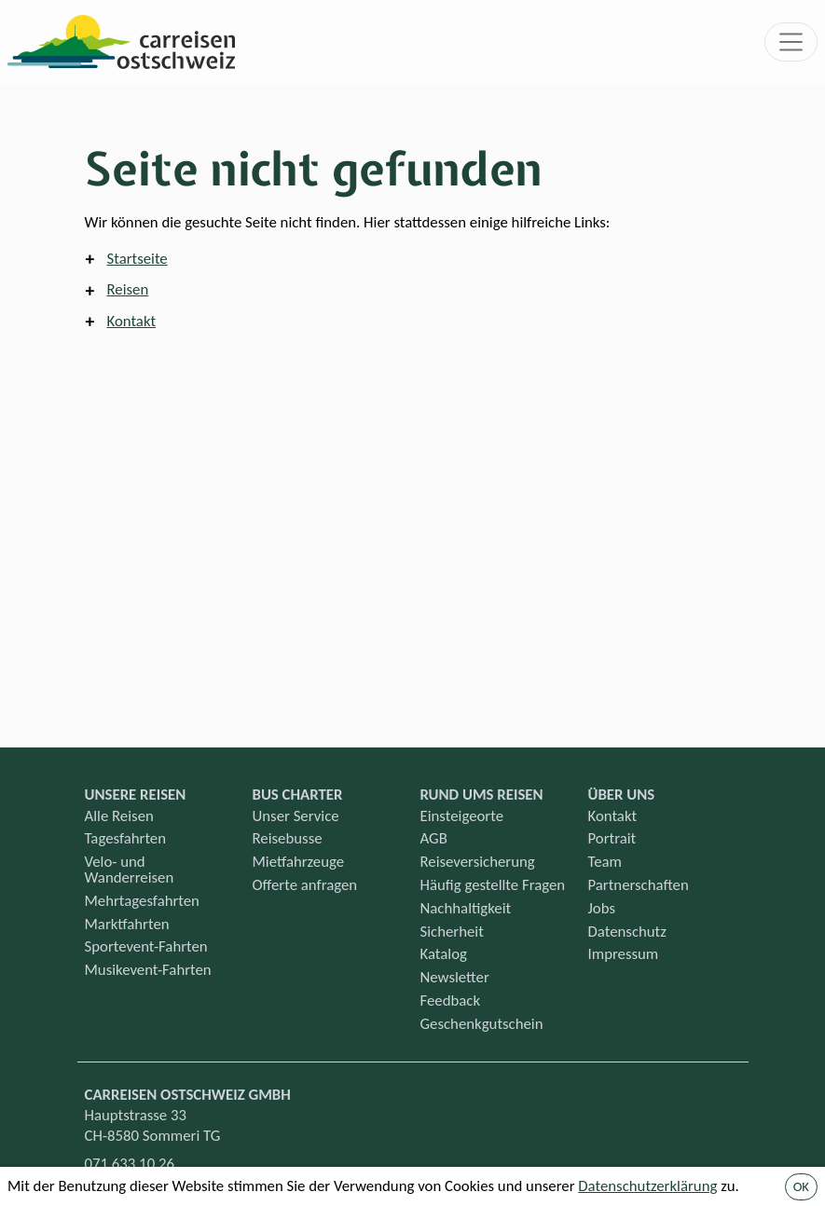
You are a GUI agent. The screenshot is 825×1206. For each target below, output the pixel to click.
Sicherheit (452, 931)
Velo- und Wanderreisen (129, 869)
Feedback (450, 1000)
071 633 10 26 (129, 1163)
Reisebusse (288, 838)
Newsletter (454, 977)
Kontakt (132, 321)
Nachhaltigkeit (466, 908)
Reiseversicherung (477, 861)
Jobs (602, 908)
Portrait (612, 838)
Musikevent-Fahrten (148, 970)
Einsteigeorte (461, 816)
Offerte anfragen (305, 885)
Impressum (623, 954)
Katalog (443, 954)
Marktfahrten (127, 924)
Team (605, 861)
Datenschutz (627, 931)
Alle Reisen (119, 816)
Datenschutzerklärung (647, 1186)
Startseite (137, 258)
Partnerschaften (638, 885)
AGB (433, 838)
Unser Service (296, 816)
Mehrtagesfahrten (142, 901)
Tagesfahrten (126, 838)
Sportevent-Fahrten (146, 946)
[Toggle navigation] (791, 42)
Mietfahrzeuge (299, 861)
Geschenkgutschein (481, 1024)
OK (801, 1186)
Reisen (128, 289)
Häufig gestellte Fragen (493, 885)
